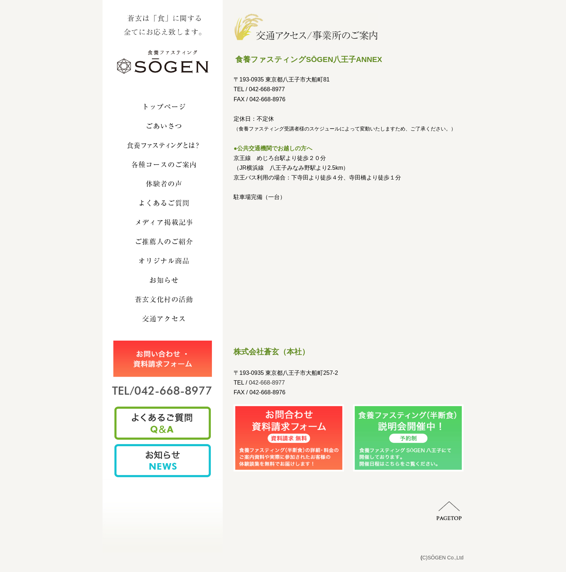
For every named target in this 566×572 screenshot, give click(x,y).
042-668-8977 (267, 383)
